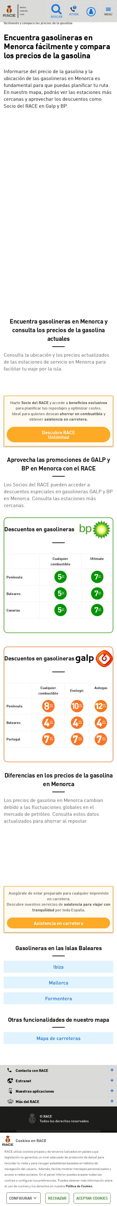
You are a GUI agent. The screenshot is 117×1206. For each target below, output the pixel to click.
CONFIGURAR (23, 1198)
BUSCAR (56, 11)
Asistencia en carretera (58, 923)
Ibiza (58, 967)
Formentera (58, 998)
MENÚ (108, 12)
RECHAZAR (57, 1198)
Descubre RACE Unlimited (58, 434)
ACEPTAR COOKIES (92, 1198)
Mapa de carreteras (58, 1038)
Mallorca (58, 982)
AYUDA (74, 11)
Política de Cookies (79, 1186)
